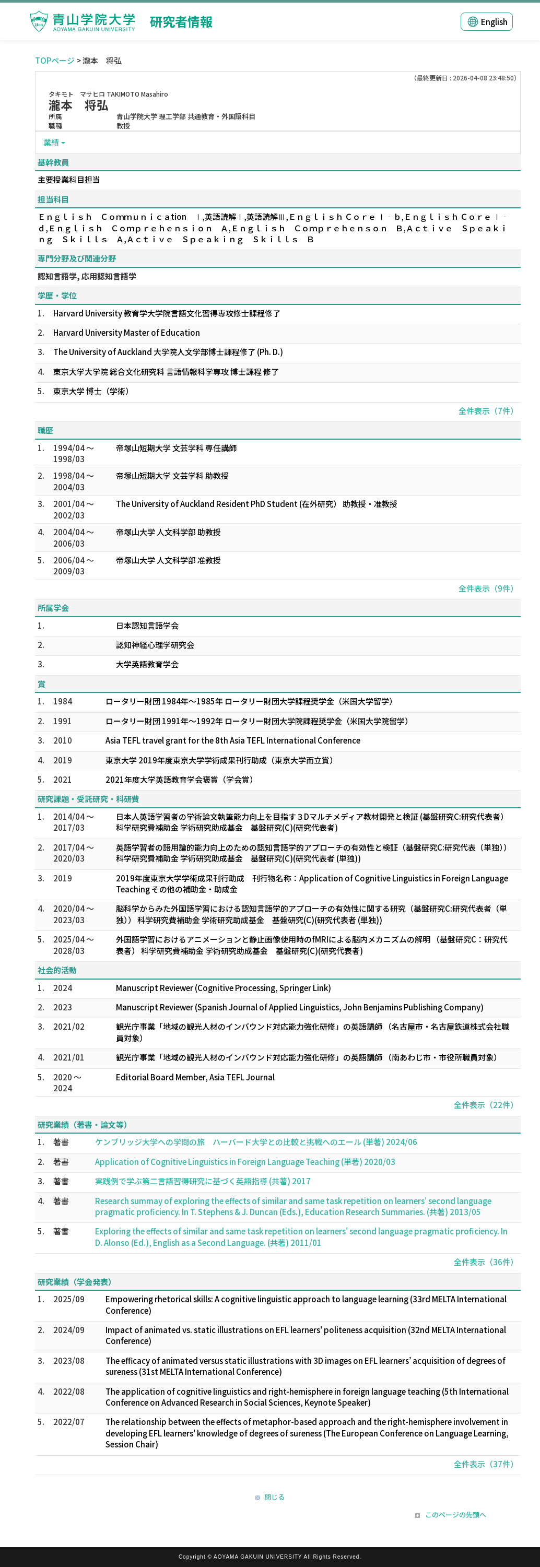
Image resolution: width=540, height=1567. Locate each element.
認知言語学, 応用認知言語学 (87, 275)
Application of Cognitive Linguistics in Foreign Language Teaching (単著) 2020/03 (245, 1161)
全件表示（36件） (486, 1261)
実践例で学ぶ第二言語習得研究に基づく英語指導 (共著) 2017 (203, 1180)
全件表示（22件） (486, 1104)
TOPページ (55, 60)
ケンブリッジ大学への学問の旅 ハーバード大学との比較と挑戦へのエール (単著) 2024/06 (256, 1141)
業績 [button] (51, 142)
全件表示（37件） (486, 1463)
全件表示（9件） (488, 588)
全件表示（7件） (488, 410)
